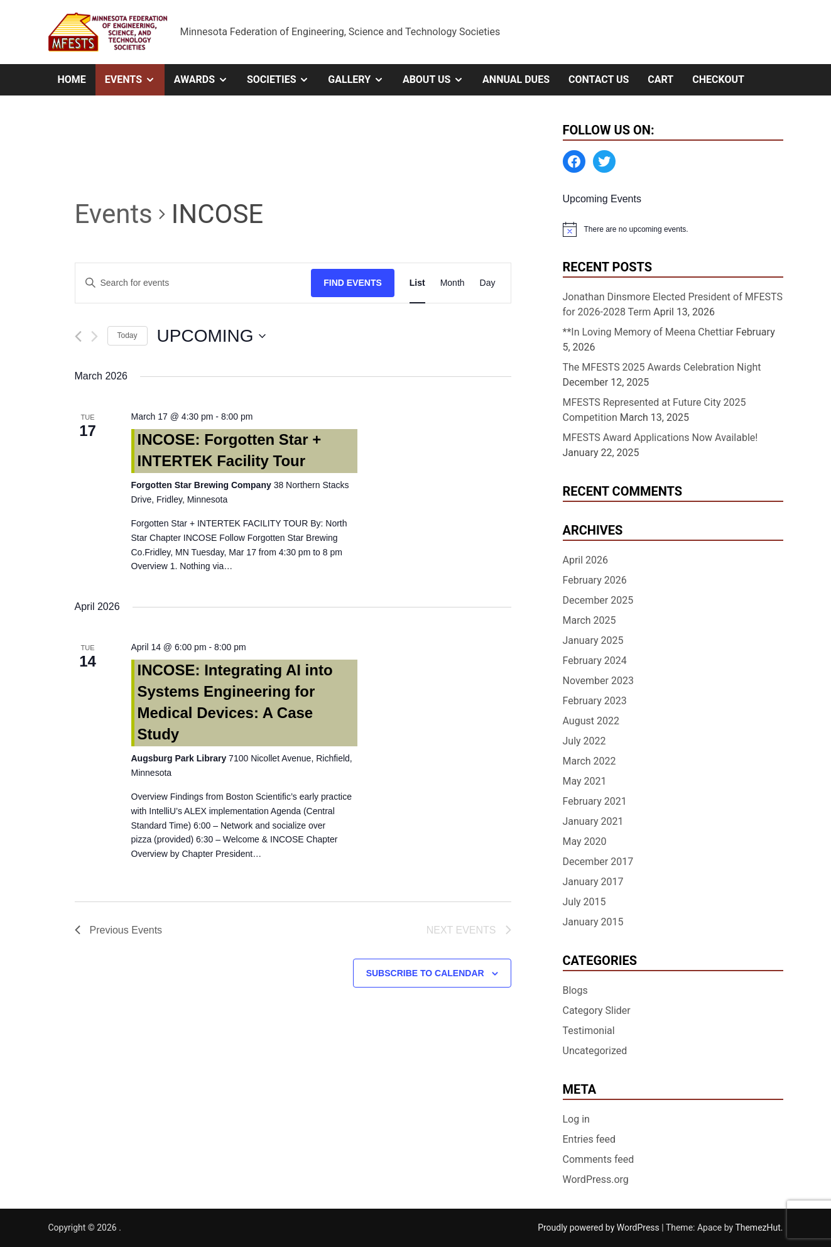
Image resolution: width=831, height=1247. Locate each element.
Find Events (352, 283)
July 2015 (584, 902)
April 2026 (586, 560)
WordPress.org (596, 1179)
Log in (576, 1119)
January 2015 (593, 922)
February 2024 (595, 661)
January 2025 (593, 640)
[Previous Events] (78, 336)
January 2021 (593, 821)
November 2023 (598, 681)
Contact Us (598, 79)
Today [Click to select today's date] (127, 335)
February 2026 (595, 580)
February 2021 (595, 801)
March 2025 (589, 620)
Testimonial (589, 1031)
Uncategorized (595, 1051)
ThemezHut (757, 1227)
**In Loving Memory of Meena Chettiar (648, 332)
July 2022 (584, 741)
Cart (660, 79)
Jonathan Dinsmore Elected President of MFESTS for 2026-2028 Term (673, 304)
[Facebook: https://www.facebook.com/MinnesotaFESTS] (574, 161)
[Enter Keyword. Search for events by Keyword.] (193, 283)
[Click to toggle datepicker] (211, 336)
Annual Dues (516, 79)
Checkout (718, 79)
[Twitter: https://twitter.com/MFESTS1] (604, 161)
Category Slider (597, 1010)
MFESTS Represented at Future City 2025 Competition (654, 409)
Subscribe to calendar (425, 973)
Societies (282, 79)
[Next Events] (94, 336)
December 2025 (598, 600)
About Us (438, 79)
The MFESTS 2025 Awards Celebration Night (662, 367)
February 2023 (595, 701)
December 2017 (598, 862)
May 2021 (585, 781)
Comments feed (598, 1159)
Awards (205, 79)
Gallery (360, 79)
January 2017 (593, 882)
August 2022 (591, 721)
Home (72, 79)
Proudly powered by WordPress (599, 1227)
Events (135, 79)
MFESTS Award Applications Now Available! (660, 438)
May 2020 (585, 841)
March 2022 (589, 761)
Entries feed (589, 1139)
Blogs (575, 990)
